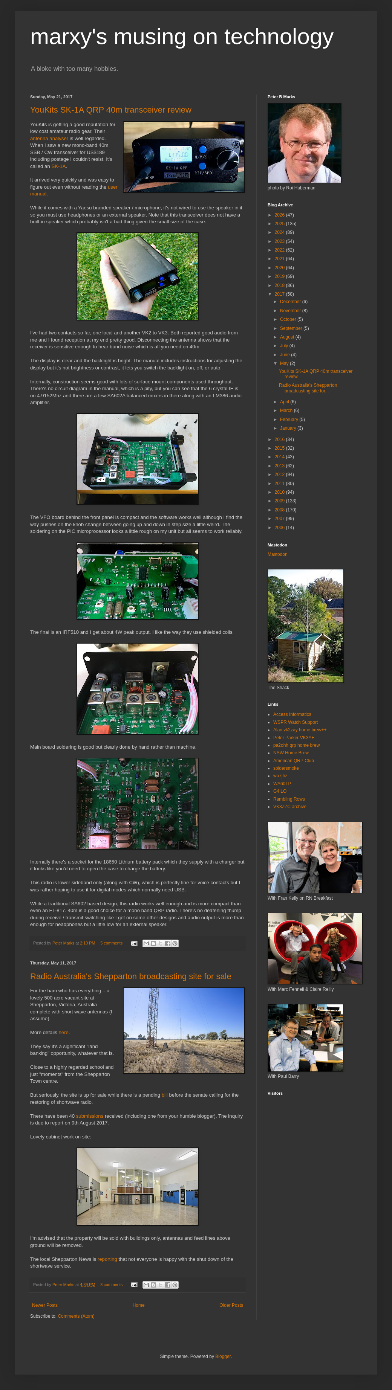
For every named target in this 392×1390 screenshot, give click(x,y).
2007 (280, 518)
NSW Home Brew (291, 752)
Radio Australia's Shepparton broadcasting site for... (308, 388)
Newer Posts (45, 1305)
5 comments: (112, 943)
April (285, 401)
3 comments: (112, 1284)
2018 (280, 285)
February (289, 419)
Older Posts (231, 1305)
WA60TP (282, 783)
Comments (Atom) (76, 1316)
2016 (280, 439)
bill (165, 1095)
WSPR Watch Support (295, 722)
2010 (280, 492)
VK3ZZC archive (289, 806)
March (287, 410)
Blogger (223, 1356)
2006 (280, 527)
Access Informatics (292, 714)
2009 (280, 501)
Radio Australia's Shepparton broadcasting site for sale (130, 976)
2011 (280, 483)
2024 (280, 232)
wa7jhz (280, 775)
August (288, 337)
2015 (280, 448)
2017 (280, 294)
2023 (280, 241)
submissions (90, 1116)
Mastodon (278, 554)
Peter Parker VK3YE (293, 737)
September (291, 328)
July (284, 345)
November (291, 310)
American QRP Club (293, 760)
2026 (280, 215)
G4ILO (279, 791)
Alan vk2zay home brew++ (299, 729)
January (288, 428)
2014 (280, 456)
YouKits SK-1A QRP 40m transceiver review (110, 109)
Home (139, 1305)
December (291, 301)
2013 (280, 465)
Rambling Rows (289, 799)
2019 (280, 276)
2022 (280, 250)
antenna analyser (49, 138)
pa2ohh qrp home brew (296, 745)
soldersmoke (286, 768)
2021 (280, 258)
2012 (280, 474)
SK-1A (58, 166)
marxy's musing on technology (182, 36)
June (285, 354)
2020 (280, 267)
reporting (107, 1259)
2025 (280, 223)
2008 (280, 510)
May (285, 363)
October (288, 319)
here (64, 1032)
